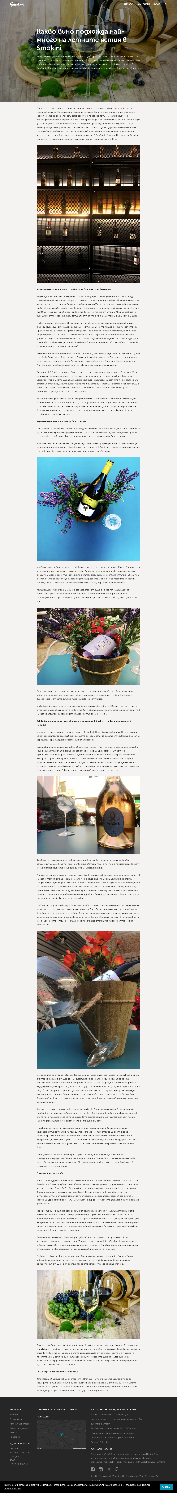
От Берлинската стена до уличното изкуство (116, 1419)
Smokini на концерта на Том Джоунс (110, 1415)
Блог (157, 4)
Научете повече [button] (12, 1488)
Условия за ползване (20, 1424)
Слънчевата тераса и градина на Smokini (112, 1433)
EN (166, 4)
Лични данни (16, 1419)
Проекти (15, 1437)
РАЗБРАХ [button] (166, 1487)
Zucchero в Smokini (100, 1424)
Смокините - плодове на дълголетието (112, 1438)
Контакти (144, 4)
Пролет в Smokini (100, 1442)
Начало (128, 4)
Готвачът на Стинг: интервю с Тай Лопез (113, 1428)
